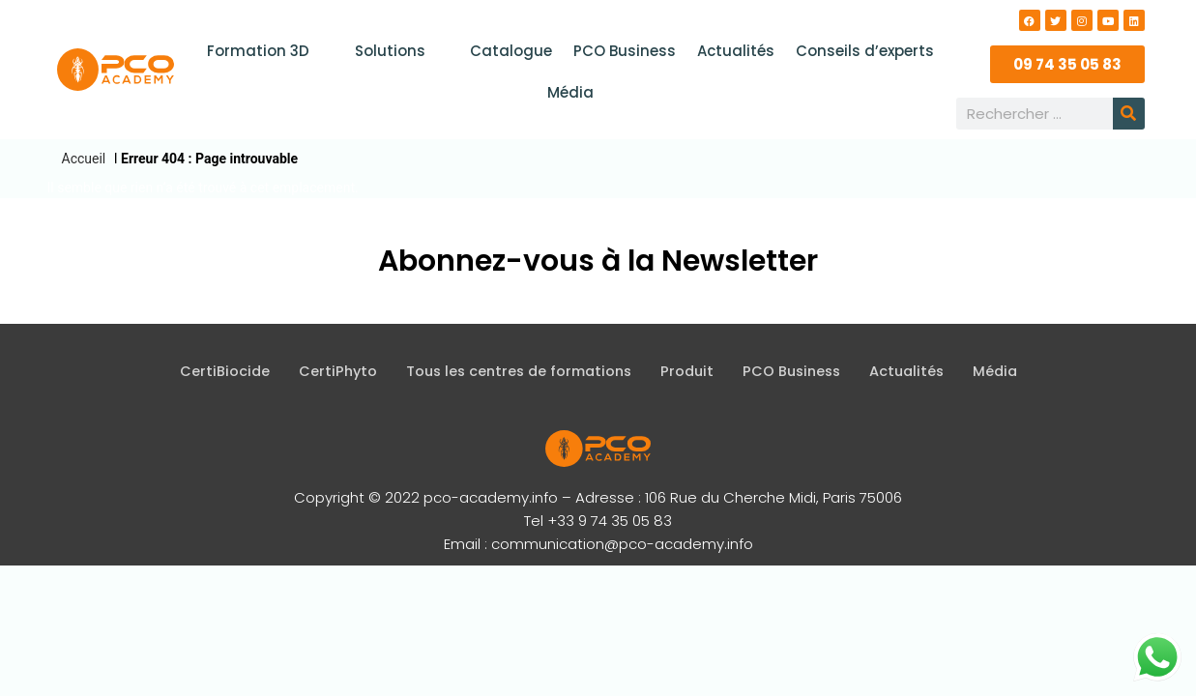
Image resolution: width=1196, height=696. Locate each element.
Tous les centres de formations (514, 372)
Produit (688, 372)
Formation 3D (271, 51)
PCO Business (623, 51)
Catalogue (512, 51)
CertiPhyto (327, 372)
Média (570, 92)
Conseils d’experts (860, 51)
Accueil (84, 158)
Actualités (733, 51)
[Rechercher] (1129, 114)
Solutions (401, 51)
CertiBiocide (212, 372)
